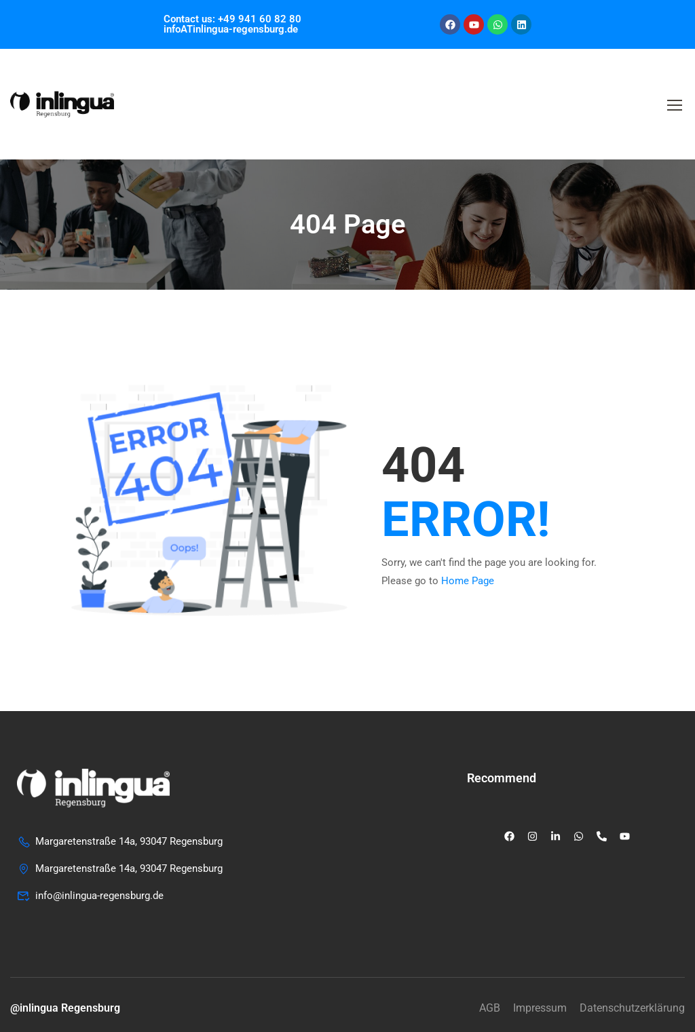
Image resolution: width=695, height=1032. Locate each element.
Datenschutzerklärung (632, 1007)
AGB (489, 1007)
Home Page (467, 581)
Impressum (540, 1007)
